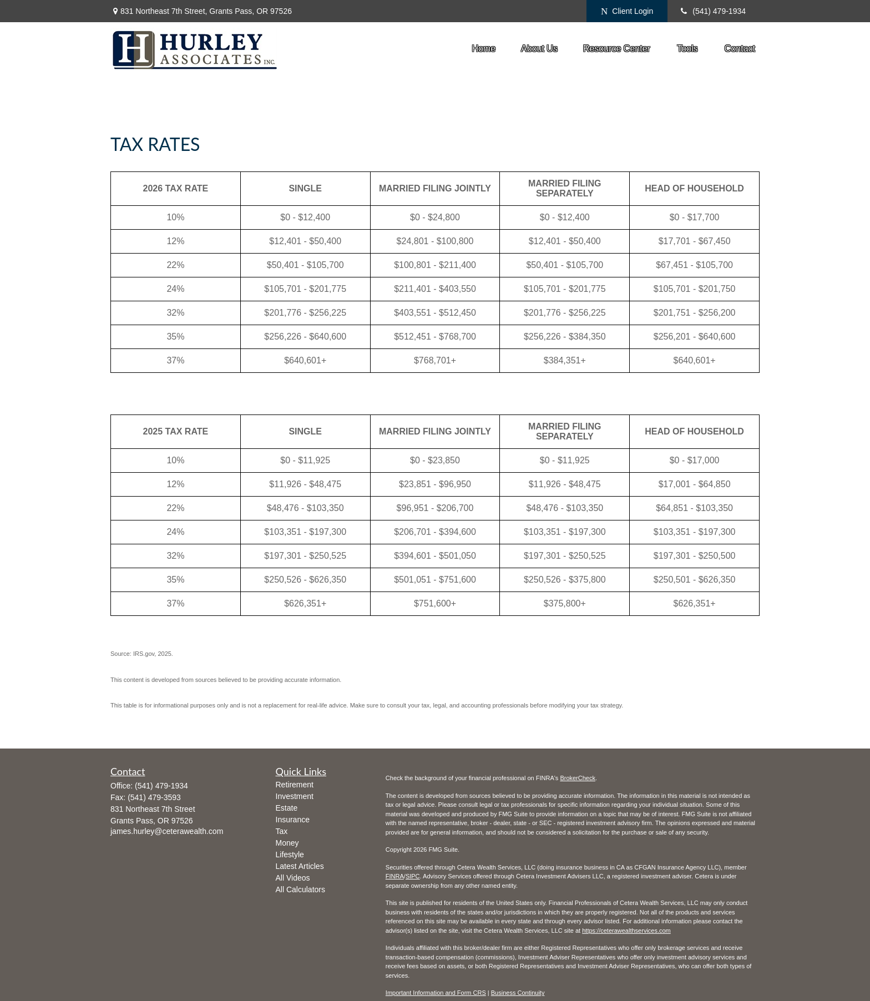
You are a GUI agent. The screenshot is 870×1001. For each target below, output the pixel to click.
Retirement (294, 784)
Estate (287, 807)
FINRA (395, 876)
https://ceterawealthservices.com (626, 930)
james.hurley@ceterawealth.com (166, 831)
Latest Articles (300, 866)
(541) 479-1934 (712, 11)
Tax (282, 831)
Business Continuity (518, 992)
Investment (294, 796)
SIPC (413, 876)
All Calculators (300, 889)
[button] (483, 48)
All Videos (293, 877)
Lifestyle (290, 854)
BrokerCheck (577, 778)
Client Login (627, 11)
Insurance (293, 819)
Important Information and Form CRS (436, 992)
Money (287, 842)
